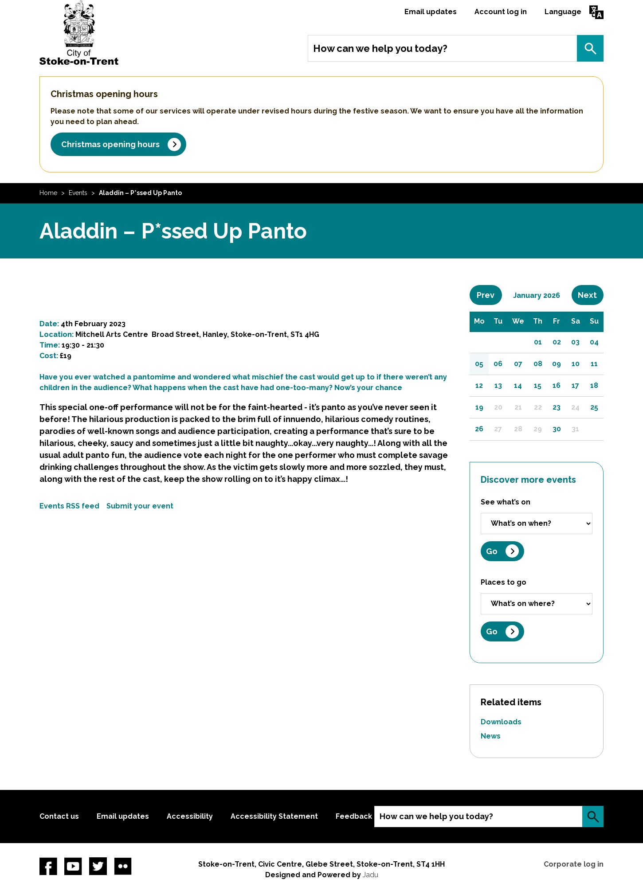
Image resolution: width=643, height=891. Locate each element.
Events (78, 192)
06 (498, 364)
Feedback (354, 816)
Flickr (123, 866)
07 (518, 364)
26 (479, 429)
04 (594, 342)
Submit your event (139, 506)
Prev (489, 295)
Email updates (430, 12)
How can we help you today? (380, 48)
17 (575, 385)
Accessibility (190, 816)
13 (498, 385)
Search (590, 48)
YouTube (73, 866)
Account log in (500, 12)
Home (48, 192)
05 (479, 364)
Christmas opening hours (110, 144)
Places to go (503, 582)
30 (557, 429)
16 (557, 385)
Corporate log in (574, 864)
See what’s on (505, 502)
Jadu (370, 875)
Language (563, 12)
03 (575, 342)
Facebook (48, 866)
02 (557, 342)
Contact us (59, 816)
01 (538, 342)
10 (576, 364)
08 (537, 364)
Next (591, 295)
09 (556, 364)
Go (492, 551)
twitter (98, 866)
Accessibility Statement (274, 816)
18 (594, 385)
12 (479, 385)
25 (594, 407)
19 (479, 407)
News (491, 736)
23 (557, 407)
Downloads (501, 722)
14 (518, 385)
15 (537, 385)
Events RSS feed (69, 506)
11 (594, 364)
